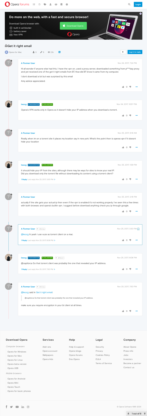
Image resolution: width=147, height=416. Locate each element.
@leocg (41, 229)
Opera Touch (13, 387)
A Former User (28, 63)
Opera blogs (75, 351)
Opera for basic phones (19, 391)
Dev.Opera (74, 359)
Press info (128, 351)
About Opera (129, 347)
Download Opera (75, 26)
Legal (99, 339)
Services (48, 339)
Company (129, 339)
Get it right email (44, 292)
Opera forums (75, 355)
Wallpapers (48, 355)
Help (72, 339)
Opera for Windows (16, 352)
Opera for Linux (15, 360)
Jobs (125, 355)
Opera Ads (48, 359)
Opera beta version (16, 364)
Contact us (128, 367)
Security (100, 347)
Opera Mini (12, 383)
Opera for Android (16, 379)
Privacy (99, 351)
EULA (98, 359)
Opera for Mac (15, 52)
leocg (23, 104)
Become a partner (132, 363)
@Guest (60, 258)
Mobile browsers (13, 373)
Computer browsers (15, 346)
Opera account (50, 351)
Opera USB (12, 368)
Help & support (76, 347)
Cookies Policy (103, 355)
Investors (128, 359)
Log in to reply (135, 52)
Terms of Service (104, 363)
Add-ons (47, 347)
